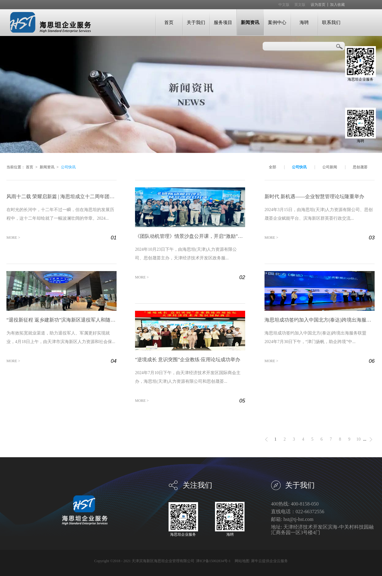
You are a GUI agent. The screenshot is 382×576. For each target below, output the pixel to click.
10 (358, 439)
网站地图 (241, 561)
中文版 (283, 4)
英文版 (299, 4)
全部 (272, 167)
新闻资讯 (47, 167)
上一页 (266, 439)
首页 (168, 22)
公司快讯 (68, 167)
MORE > (13, 237)
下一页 (371, 439)
